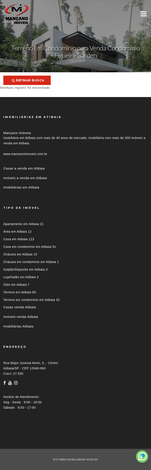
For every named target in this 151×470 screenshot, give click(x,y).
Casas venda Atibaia (19, 307)
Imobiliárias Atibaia (18, 326)
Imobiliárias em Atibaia (21, 187)
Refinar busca (28, 80)
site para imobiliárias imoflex (75, 459)
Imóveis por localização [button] (21, 440)
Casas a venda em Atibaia (24, 168)
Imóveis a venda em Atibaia (25, 178)
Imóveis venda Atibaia (20, 317)
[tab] (75, 440)
